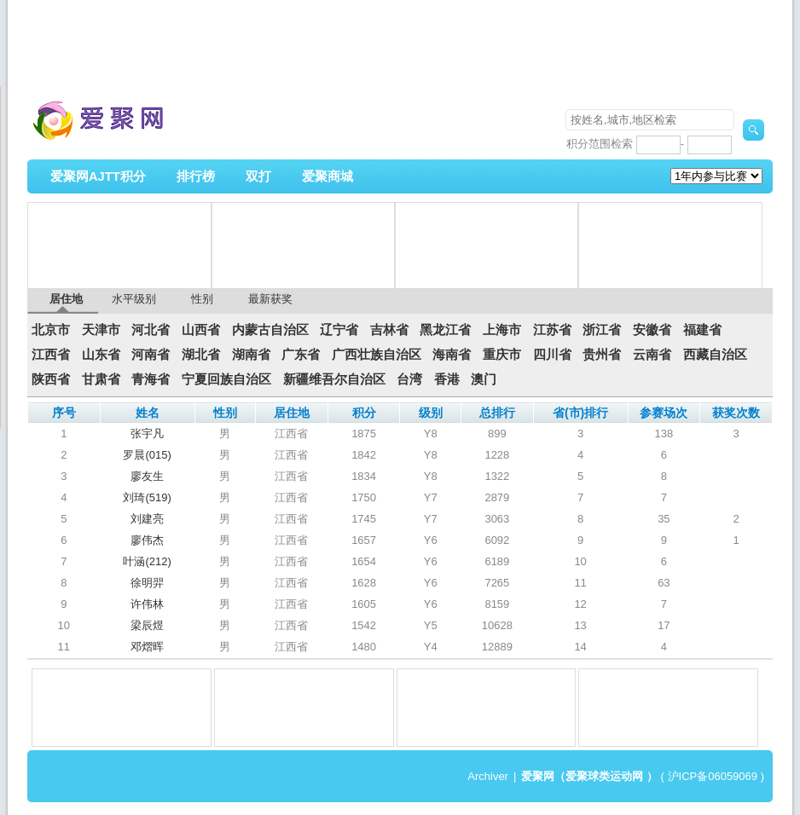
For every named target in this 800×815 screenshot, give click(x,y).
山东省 (101, 354)
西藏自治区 (715, 354)
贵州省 (602, 354)
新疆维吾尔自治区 (334, 379)
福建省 (702, 330)
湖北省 (201, 354)
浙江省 (602, 330)
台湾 (409, 379)
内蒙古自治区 (270, 330)
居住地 (66, 298)
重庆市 (502, 354)
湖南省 (251, 354)
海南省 (451, 354)
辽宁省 (339, 330)
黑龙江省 (445, 330)
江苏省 (552, 330)
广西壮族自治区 (376, 354)
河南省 (150, 354)
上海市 (502, 330)
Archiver (487, 776)
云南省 (652, 354)
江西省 (51, 354)
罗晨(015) (147, 454)
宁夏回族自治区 (226, 379)
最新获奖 (270, 298)
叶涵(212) (147, 561)
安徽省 (652, 330)
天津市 (101, 330)
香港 (447, 379)
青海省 (150, 379)
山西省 (201, 330)
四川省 (552, 354)
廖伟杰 (147, 540)
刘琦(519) (147, 497)
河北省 (150, 330)
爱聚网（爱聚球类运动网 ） (589, 776)
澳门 (483, 379)
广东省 (300, 354)
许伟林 (147, 604)
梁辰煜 (147, 625)
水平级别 (134, 298)
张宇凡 (147, 433)
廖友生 (147, 476)
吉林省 (389, 330)
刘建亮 (147, 518)
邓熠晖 (147, 646)
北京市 (51, 330)
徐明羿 (147, 582)
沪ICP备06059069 (713, 776)
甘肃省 (101, 379)
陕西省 (51, 379)
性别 (202, 298)
